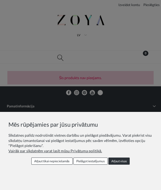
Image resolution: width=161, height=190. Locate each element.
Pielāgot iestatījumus (90, 161)
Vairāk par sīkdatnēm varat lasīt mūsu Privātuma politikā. (55, 151)
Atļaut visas (119, 161)
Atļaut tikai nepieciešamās (51, 161)
